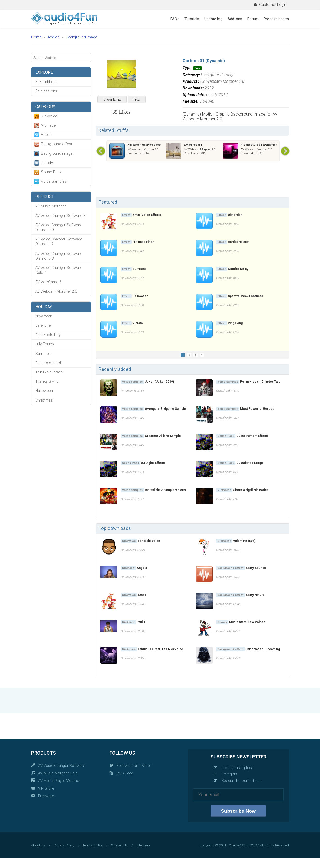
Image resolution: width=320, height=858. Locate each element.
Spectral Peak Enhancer (245, 296)
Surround (139, 269)
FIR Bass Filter (143, 242)
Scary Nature (255, 595)
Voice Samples (53, 181)
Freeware (46, 796)
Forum (252, 19)
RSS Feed (124, 773)
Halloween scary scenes (144, 144)
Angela (142, 568)
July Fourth (44, 344)
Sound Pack (51, 172)
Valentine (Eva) (244, 541)
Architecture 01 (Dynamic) (259, 144)
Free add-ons (46, 81)
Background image (81, 37)
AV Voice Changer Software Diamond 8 (58, 256)
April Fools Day (48, 334)
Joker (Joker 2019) (159, 381)
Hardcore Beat (238, 242)
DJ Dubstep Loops (250, 463)
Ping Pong (235, 323)
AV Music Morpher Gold (58, 773)
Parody (47, 162)
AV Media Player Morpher (59, 780)
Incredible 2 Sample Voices (165, 490)
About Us (38, 845)
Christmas (44, 400)
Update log (213, 19)
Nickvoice (49, 116)
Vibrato (137, 323)
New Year (43, 316)
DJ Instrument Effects (252, 436)
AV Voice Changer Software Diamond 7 (58, 241)
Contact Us (119, 845)
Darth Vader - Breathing (263, 649)
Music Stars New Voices (247, 622)
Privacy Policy (64, 845)
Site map (143, 845)
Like (136, 99)
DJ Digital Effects (153, 463)
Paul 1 (141, 622)
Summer (42, 353)
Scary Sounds (256, 568)
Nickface (48, 125)
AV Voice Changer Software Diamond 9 (58, 227)
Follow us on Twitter (133, 765)
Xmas (142, 595)
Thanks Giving (47, 381)
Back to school (48, 363)
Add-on (54, 37)
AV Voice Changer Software (61, 765)
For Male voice (149, 541)
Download (112, 99)
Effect (46, 134)
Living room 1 (193, 144)
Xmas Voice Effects (147, 215)
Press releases (276, 19)
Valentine (43, 325)
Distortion (235, 215)
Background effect (56, 144)
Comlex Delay (238, 269)
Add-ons (235, 19)
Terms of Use (92, 845)
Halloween (44, 390)
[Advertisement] (192, 180)
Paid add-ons (46, 91)
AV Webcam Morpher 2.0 (56, 291)
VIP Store (46, 788)
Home (36, 37)
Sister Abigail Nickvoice (251, 490)
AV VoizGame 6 (48, 282)
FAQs (174, 19)
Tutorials (191, 19)
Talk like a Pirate (48, 372)
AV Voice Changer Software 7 (60, 215)
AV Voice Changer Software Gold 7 (58, 270)
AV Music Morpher (50, 206)
